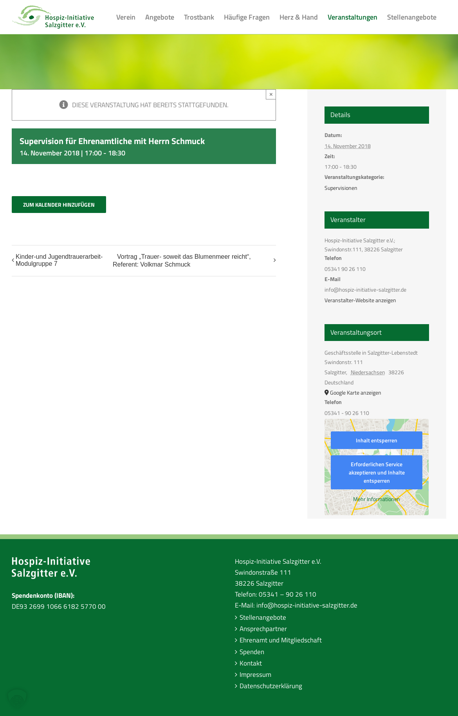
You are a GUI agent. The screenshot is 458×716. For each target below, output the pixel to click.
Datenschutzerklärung (271, 686)
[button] (17, 699)
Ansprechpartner (263, 629)
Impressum (255, 674)
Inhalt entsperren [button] (376, 440)
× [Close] (271, 94)
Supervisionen (341, 188)
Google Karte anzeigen (355, 392)
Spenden (252, 652)
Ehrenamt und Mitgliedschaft (281, 640)
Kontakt (251, 663)
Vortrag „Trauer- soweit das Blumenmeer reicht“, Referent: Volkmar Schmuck (182, 260)
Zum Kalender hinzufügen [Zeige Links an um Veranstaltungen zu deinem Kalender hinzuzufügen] (59, 204)
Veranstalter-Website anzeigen (360, 300)
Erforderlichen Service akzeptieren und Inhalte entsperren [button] (377, 472)
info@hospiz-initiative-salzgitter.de (306, 605)
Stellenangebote (263, 617)
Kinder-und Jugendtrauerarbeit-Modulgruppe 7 (59, 260)
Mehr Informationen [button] (376, 499)
